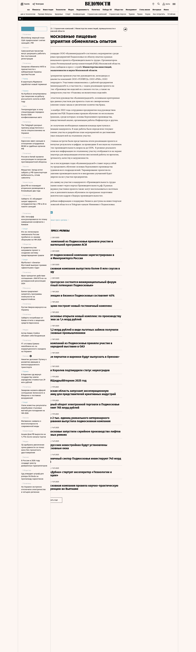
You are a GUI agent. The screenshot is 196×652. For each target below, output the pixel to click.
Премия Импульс (45, 13)
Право (140, 13)
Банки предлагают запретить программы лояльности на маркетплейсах (31, 295)
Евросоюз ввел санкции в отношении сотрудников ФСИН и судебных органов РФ (33, 145)
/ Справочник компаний (75, 28)
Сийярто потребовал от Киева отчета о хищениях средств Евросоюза (32, 320)
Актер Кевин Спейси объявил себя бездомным (33, 334)
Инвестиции (48, 9)
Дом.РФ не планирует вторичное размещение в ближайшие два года (33, 188)
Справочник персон (117, 13)
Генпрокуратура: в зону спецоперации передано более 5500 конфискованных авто (32, 113)
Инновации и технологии (24, 13)
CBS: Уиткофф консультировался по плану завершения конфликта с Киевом (34, 221)
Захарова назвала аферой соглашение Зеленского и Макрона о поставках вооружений (33, 394)
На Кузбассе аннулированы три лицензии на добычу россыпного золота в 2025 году (33, 98)
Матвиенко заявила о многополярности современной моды (31, 423)
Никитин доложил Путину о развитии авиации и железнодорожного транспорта (34, 363)
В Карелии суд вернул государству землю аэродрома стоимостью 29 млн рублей (33, 378)
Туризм (132, 13)
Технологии (61, 9)
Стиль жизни (144, 9)
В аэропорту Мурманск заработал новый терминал (34, 83)
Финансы (36, 9)
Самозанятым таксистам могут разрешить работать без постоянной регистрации (33, 55)
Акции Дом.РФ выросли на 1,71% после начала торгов (33, 435)
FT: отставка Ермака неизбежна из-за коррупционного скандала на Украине (33, 347)
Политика (96, 9)
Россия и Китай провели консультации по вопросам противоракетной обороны (34, 159)
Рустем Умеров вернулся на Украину (33, 308)
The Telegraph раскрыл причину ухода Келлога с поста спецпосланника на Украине (33, 129)
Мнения (167, 9)
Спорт (67, 13)
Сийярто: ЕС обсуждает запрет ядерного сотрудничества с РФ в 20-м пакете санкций (33, 203)
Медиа (71, 9)
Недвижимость (82, 9)
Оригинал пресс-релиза (69, 230)
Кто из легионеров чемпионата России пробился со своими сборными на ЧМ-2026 (31, 236)
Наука (147, 13)
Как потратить (159, 13)
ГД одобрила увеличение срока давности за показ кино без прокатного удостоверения (32, 449)
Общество (118, 9)
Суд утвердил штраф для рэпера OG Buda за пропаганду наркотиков (32, 476)
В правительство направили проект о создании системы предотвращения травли (32, 251)
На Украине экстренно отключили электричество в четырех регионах (33, 489)
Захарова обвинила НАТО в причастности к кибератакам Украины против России (33, 70)
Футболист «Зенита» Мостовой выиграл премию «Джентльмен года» (34, 265)
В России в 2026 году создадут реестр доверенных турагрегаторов (34, 463)
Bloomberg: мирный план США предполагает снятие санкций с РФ (33, 40)
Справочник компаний (97, 13)
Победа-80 (107, 9)
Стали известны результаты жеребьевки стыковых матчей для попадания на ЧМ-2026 (33, 409)
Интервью (157, 9)
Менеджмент (131, 9)
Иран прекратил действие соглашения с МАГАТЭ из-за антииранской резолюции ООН (33, 280)
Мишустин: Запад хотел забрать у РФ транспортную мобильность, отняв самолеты (34, 174)
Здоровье (59, 13)
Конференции (79, 13)
